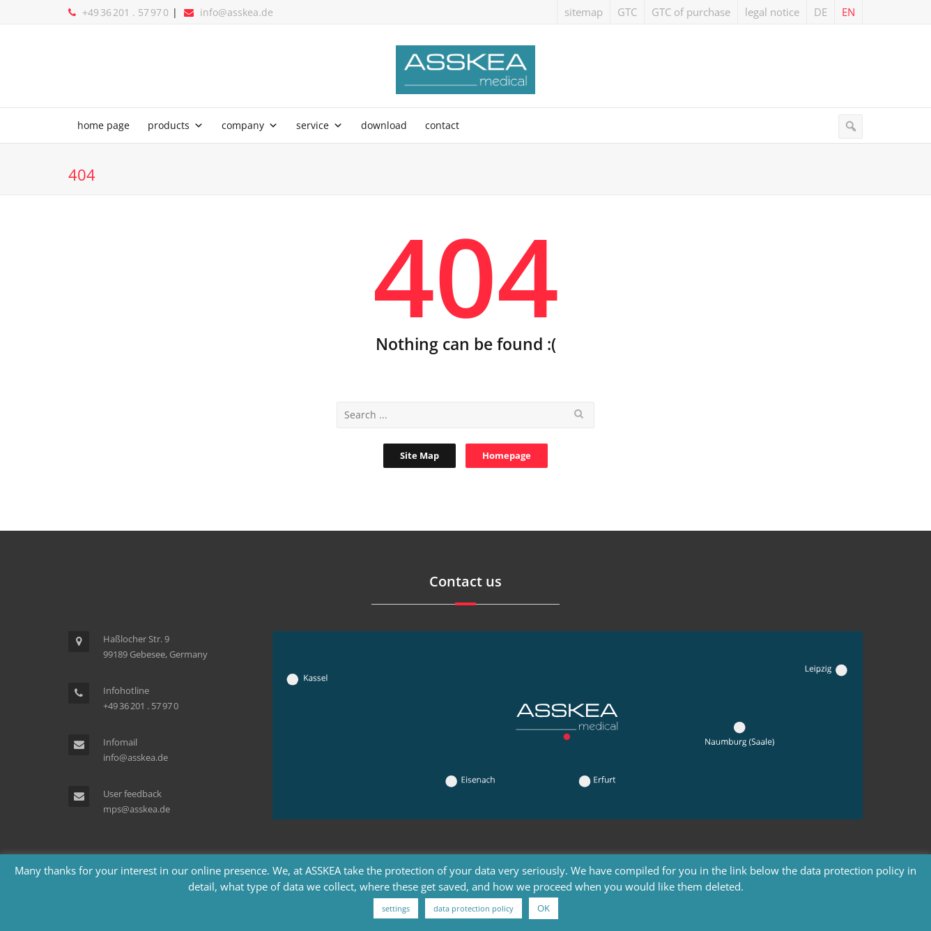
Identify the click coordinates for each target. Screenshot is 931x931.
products (169, 125)
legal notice (772, 12)
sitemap (583, 12)
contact (442, 125)
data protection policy (473, 908)
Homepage (506, 455)
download (384, 125)
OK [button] (543, 908)
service (312, 125)
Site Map (419, 455)
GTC (627, 12)
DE (820, 12)
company (243, 125)
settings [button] (396, 908)
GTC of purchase (691, 12)
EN (848, 12)
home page (103, 125)
